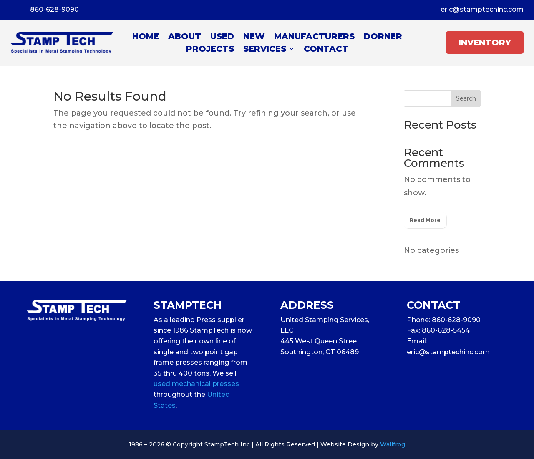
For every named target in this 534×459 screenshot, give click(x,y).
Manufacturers (314, 37)
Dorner (383, 37)
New (254, 37)
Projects (210, 50)
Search (466, 98)
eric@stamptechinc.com (482, 9)
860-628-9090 (54, 9)
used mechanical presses (196, 384)
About (184, 37)
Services (264, 50)
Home (145, 37)
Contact (326, 50)
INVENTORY (484, 43)
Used (222, 37)
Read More (425, 220)
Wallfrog (392, 444)
